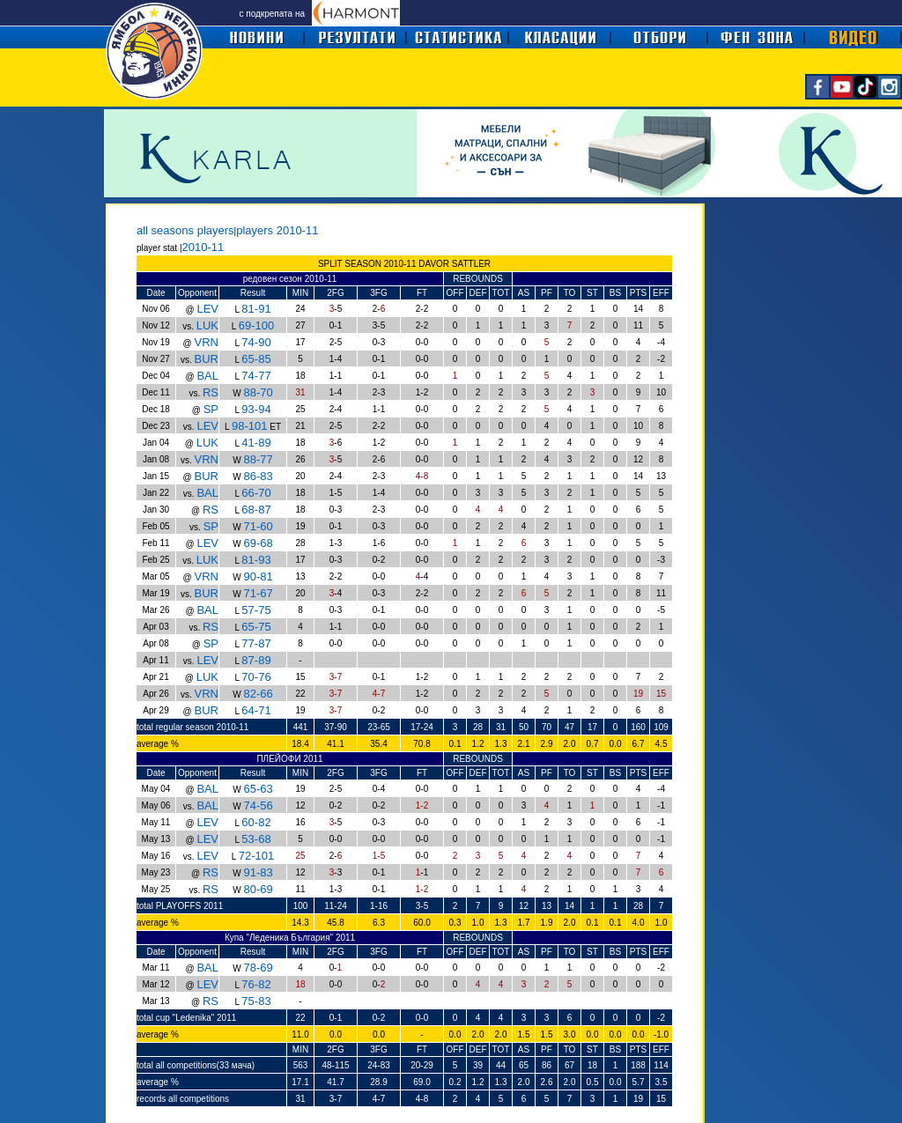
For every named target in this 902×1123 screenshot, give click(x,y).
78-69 (257, 967)
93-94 (255, 409)
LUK (207, 325)
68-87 (255, 509)
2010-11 (203, 247)
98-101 (249, 425)
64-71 (255, 710)
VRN (206, 342)
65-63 (257, 788)
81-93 (255, 559)
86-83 (257, 476)
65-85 (255, 359)
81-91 (255, 308)
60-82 (255, 822)
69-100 (256, 325)
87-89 (255, 660)
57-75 (255, 610)
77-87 (255, 643)
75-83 (255, 1001)
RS (210, 392)
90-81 (257, 576)
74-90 (255, 342)
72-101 (256, 855)
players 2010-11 (277, 230)
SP (210, 409)
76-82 (255, 984)
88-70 (257, 392)
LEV (207, 308)
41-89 (255, 442)
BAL (207, 375)
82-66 (257, 693)
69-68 (257, 543)
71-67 (257, 593)
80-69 (257, 889)
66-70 (255, 492)
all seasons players (185, 230)
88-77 (257, 459)
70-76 (255, 676)
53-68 (255, 839)
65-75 (255, 626)
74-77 (255, 375)
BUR (206, 359)
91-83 (257, 872)
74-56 (257, 805)
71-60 (257, 526)
